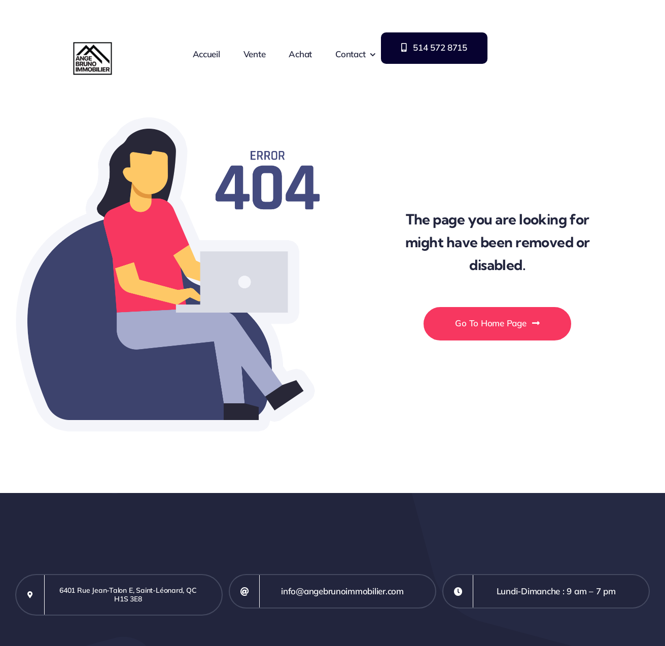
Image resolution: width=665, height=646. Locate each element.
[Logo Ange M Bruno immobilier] (93, 7)
